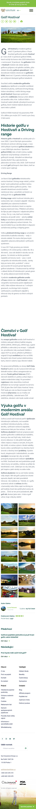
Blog (20, 690)
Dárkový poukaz (24, 703)
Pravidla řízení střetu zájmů (8, 717)
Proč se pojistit (6, 674)
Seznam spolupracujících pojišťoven (6, 710)
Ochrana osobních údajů (7, 696)
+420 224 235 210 (7, 773)
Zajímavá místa (24, 700)
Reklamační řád (6, 704)
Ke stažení (4, 681)
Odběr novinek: (6, 744)
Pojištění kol (23, 696)
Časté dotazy (23, 678)
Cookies (3, 701)
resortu (4, 86)
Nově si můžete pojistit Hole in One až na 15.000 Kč (18, 3)
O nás (3, 671)
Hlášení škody (24, 671)
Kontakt (3, 678)
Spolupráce (23, 681)
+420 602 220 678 (7, 776)
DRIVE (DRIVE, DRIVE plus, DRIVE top (15, 345)
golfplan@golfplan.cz (8, 769)
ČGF (28, 374)
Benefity (21, 674)
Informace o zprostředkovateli (7, 722)
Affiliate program (24, 693)
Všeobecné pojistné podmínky (7, 691)
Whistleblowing (6, 727)
